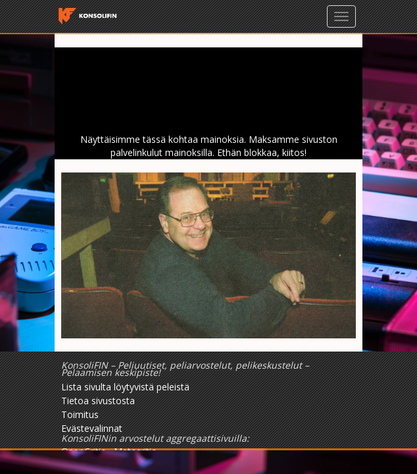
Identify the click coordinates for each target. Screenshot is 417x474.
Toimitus (80, 414)
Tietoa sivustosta (98, 400)
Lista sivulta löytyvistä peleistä (125, 387)
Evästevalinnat (91, 428)
